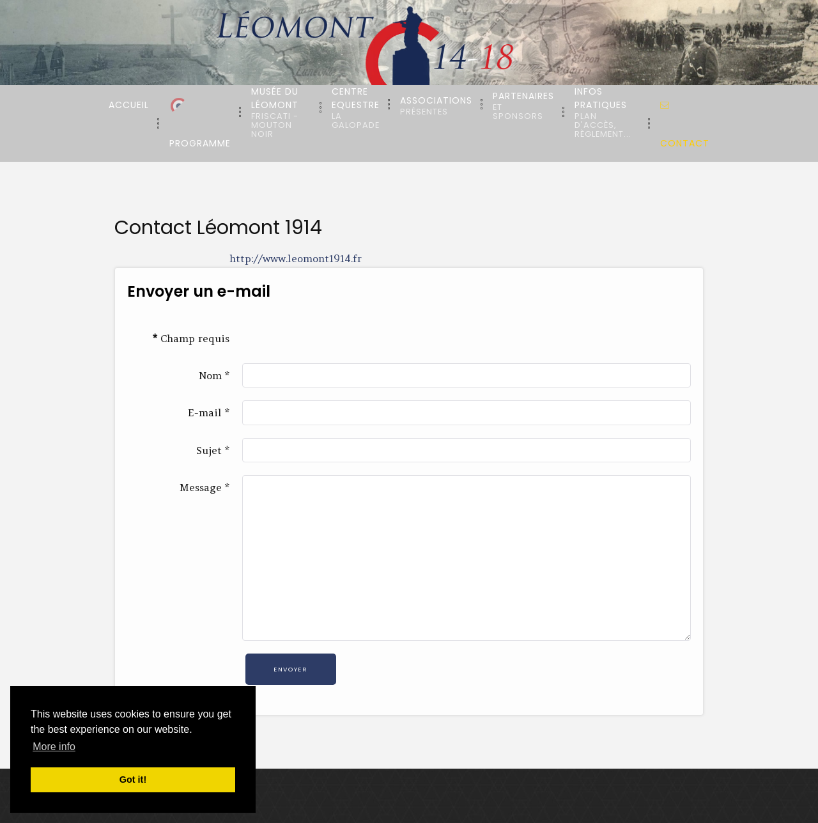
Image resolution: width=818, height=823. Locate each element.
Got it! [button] (133, 779)
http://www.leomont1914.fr (295, 258)
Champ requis (191, 338)
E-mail (208, 412)
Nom (214, 375)
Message (204, 487)
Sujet (212, 450)
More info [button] (54, 746)
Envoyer (290, 669)
